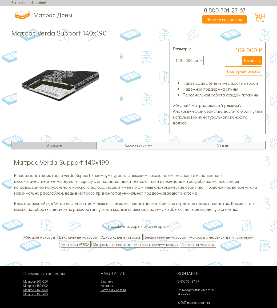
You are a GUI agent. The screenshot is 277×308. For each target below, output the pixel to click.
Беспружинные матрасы (165, 237)
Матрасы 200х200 (35, 281)
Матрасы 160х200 (35, 294)
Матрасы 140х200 (35, 290)
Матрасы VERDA (75, 244)
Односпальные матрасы (120, 237)
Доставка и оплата (113, 290)
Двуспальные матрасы (78, 237)
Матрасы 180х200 (35, 286)
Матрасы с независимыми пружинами (221, 237)
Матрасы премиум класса (156, 244)
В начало (106, 281)
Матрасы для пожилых (112, 244)
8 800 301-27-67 (224, 10)
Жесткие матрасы (39, 237)
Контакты (107, 286)
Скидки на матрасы (198, 244)
